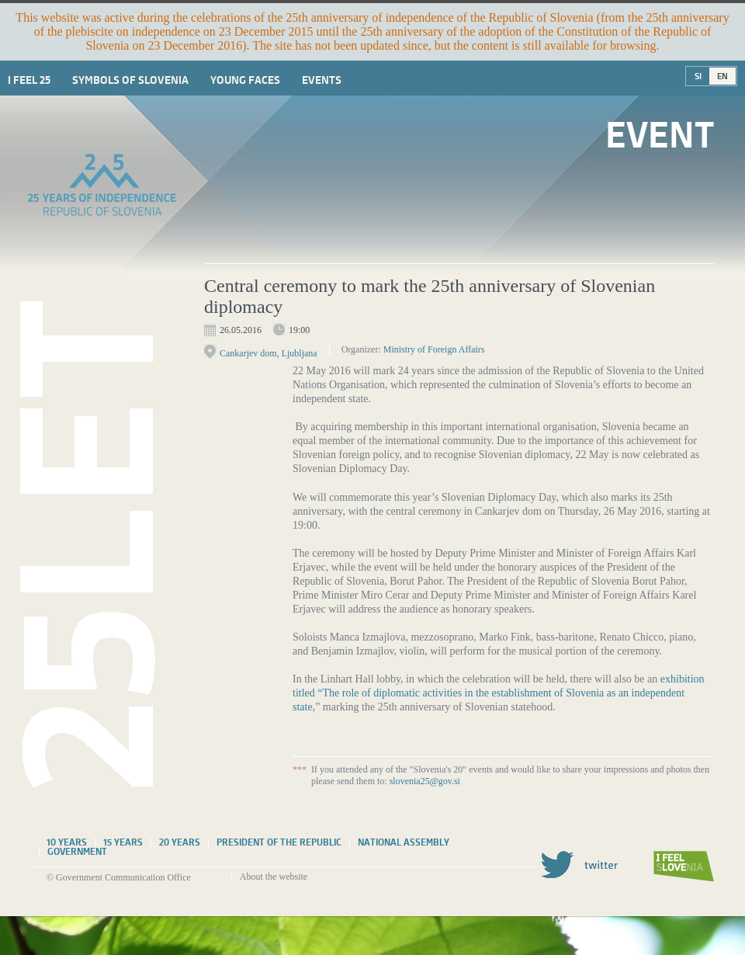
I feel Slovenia (683, 866)
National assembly (403, 842)
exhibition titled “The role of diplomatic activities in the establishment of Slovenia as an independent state (499, 693)
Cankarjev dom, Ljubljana (268, 353)
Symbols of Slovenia (130, 80)
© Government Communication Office (119, 877)
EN (722, 76)
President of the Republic (279, 842)
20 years (179, 842)
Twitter (579, 864)
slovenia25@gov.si (425, 781)
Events (321, 80)
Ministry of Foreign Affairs (434, 349)
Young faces (245, 80)
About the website (273, 876)
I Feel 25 (29, 80)
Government (77, 851)
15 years (123, 842)
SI (698, 76)
